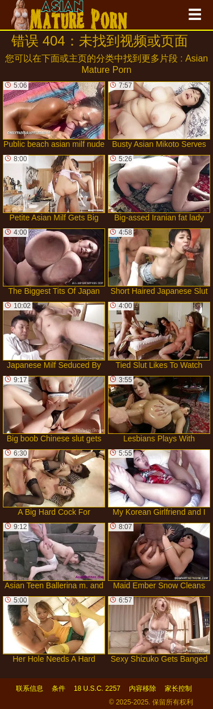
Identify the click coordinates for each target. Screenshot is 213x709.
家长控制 (178, 688)
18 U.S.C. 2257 (97, 688)
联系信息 (29, 688)
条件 (58, 688)
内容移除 (142, 688)
